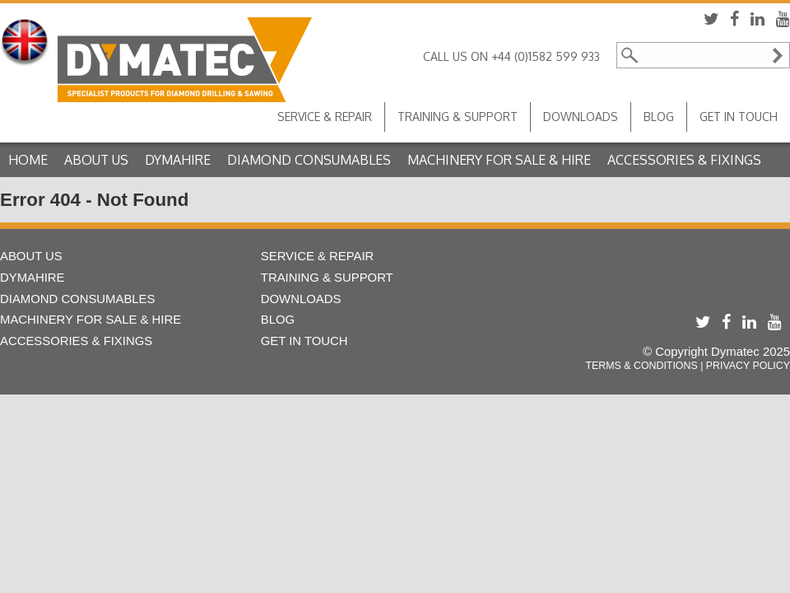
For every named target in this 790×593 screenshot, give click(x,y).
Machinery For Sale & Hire (499, 160)
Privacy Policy (748, 365)
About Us (96, 160)
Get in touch (738, 117)
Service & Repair (324, 117)
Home (28, 160)
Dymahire (178, 160)
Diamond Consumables (309, 160)
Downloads (580, 117)
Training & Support (457, 117)
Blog (659, 117)
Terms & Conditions (641, 365)
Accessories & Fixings (684, 160)
